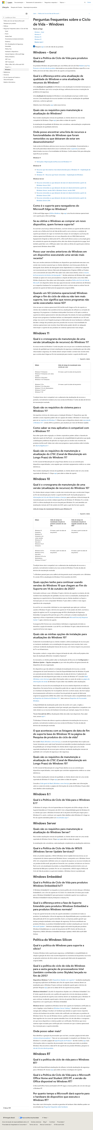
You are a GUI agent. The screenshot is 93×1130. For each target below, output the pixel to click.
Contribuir (52, 1122)
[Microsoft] (3, 2)
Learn (34, 13)
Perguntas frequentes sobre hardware (56, 1107)
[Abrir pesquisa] (85, 2)
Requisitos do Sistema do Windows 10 (47, 698)
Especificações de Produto (62, 1040)
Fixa (88, 66)
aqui (42, 47)
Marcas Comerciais (45, 1124)
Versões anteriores (36, 1122)
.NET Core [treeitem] (8, 59)
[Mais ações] (89, 13)
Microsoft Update (38, 926)
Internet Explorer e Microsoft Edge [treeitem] (14, 54)
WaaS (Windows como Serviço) (50, 742)
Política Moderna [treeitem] (9, 56)
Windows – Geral (39, 32)
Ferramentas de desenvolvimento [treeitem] (14, 39)
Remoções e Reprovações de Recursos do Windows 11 (54, 162)
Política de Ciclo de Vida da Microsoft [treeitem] (14, 21)
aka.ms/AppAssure (41, 446)
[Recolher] (26, 13)
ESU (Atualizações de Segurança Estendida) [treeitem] (14, 45)
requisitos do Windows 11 (48, 420)
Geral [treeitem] (6, 31)
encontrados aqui (61, 818)
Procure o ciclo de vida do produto (44, 68)
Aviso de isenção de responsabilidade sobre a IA (15, 1122)
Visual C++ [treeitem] (8, 67)
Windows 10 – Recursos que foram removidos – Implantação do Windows (60, 175)
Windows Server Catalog (61, 1008)
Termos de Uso (34, 1124)
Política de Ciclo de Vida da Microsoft (48, 13)
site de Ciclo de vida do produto (43, 1048)
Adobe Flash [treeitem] (8, 36)
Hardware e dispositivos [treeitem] (11, 51)
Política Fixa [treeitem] (8, 49)
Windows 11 (38, 34)
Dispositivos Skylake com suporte (63, 980)
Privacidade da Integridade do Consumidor (14, 1124)
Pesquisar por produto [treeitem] (10, 23)
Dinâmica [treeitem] (7, 41)
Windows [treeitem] (7, 69)
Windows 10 (38, 37)
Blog (44, 1122)
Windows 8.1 (38, 39)
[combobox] (15, 17)
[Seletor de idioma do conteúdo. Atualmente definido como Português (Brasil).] (9, 1117)
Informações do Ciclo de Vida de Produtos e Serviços (49, 497)
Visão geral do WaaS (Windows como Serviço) (54, 783)
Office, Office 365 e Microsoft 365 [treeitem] (14, 64)
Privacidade (60, 1122)
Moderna (82, 66)
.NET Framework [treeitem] (9, 62)
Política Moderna (55, 213)
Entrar (89, 2)
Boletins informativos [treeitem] (9, 82)
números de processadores (41, 1038)
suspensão (74, 149)
